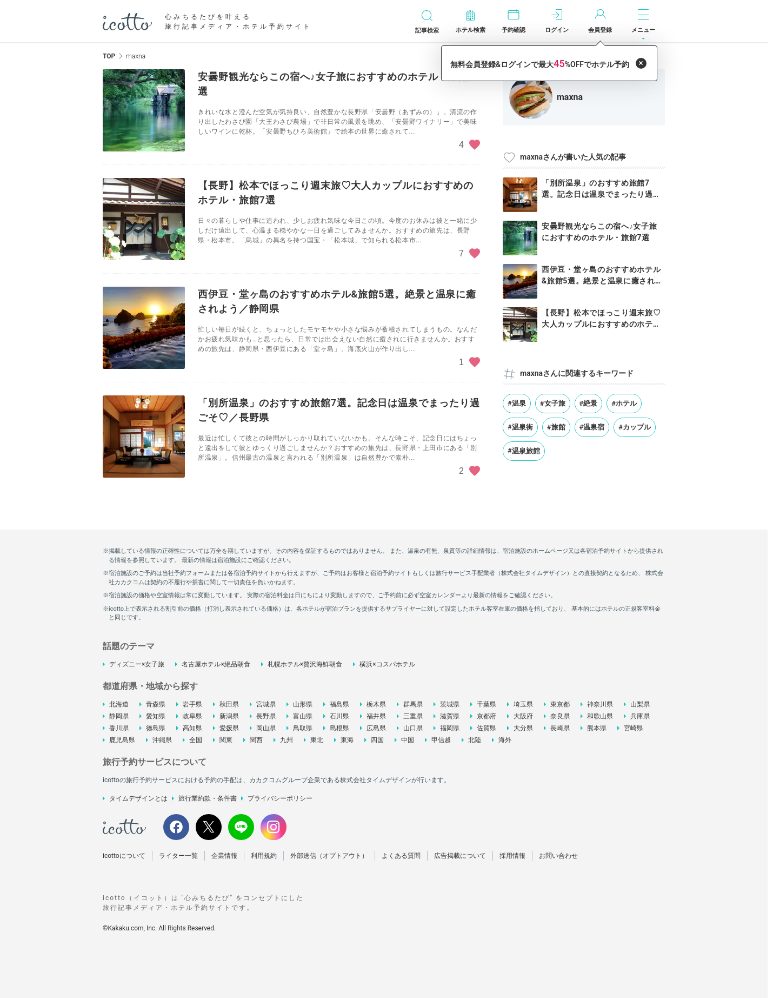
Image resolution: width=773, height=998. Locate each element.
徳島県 (155, 728)
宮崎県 (633, 728)
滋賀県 (449, 716)
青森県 (155, 704)
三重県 (413, 716)
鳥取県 (302, 728)
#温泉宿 (592, 427)
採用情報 (512, 856)
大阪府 (523, 716)
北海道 (119, 704)
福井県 (376, 716)
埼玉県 (523, 704)
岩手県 (192, 704)
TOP (109, 56)
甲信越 (441, 740)
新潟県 (229, 716)
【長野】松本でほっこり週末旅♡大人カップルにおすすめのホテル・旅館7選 (601, 324)
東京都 (560, 704)
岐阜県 (192, 716)
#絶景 (588, 403)
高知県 (192, 728)
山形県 (302, 704)
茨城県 (449, 704)
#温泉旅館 (524, 451)
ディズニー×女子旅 (136, 664)
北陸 (474, 740)
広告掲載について (460, 856)
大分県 (523, 728)
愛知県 (155, 716)
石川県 (339, 716)
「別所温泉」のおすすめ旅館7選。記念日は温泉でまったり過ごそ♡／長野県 (601, 194)
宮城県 (266, 704)
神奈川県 (600, 704)
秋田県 (229, 704)
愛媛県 (229, 728)
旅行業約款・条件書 (207, 798)
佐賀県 (486, 728)
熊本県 (597, 728)
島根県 (339, 728)
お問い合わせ (558, 856)
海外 (504, 740)
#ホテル (624, 403)
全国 (195, 740)
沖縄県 (162, 740)
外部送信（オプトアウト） (329, 856)
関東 (225, 740)
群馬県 (413, 704)
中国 (407, 740)
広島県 (376, 728)
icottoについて (124, 856)
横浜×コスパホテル (387, 664)
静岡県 (119, 716)
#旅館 (556, 427)
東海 (347, 740)
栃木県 (376, 704)
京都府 (486, 716)
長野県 (266, 716)
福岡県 (449, 728)
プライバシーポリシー (280, 798)
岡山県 (266, 728)
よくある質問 (401, 856)
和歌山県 (600, 716)
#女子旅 (552, 403)
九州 (286, 740)
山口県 (413, 728)
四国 (377, 740)
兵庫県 (640, 716)
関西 (256, 740)
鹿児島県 (122, 740)
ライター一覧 (178, 856)
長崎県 (560, 728)
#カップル (634, 427)
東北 (316, 740)
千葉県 (486, 704)
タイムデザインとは (138, 798)
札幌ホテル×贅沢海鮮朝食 (305, 664)
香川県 (119, 728)
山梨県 (640, 704)
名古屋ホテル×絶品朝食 (216, 664)
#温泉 (517, 403)
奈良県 (560, 716)
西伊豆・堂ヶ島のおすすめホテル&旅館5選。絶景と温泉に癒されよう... (602, 280)
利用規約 (264, 856)
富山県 (302, 716)
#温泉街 (520, 427)
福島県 (339, 704)
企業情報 (224, 856)
